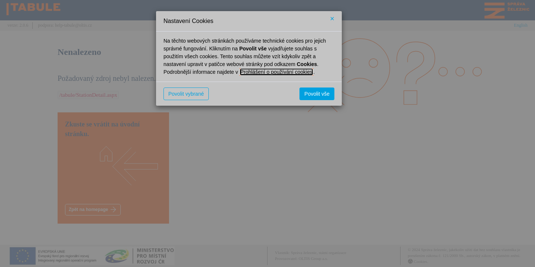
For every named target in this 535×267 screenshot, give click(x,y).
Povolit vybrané (186, 94)
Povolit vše (317, 94)
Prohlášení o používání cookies (276, 72)
